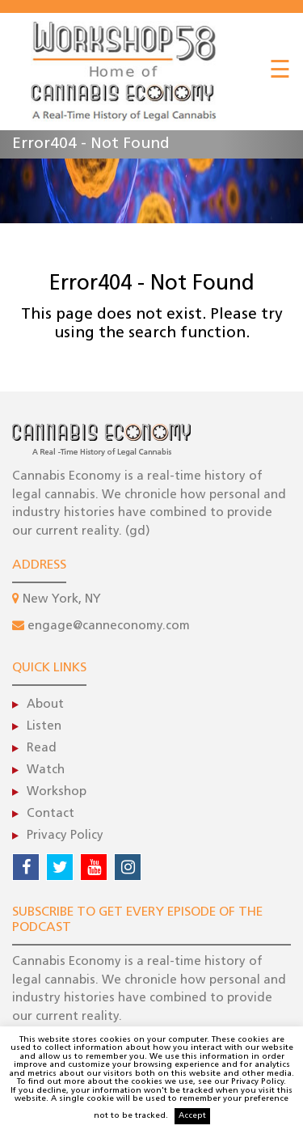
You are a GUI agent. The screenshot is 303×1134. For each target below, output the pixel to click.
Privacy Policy (65, 836)
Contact (50, 814)
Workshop (56, 792)
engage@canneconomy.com (108, 626)
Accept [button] (192, 1115)
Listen (44, 727)
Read (42, 749)
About (45, 705)
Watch (46, 770)
